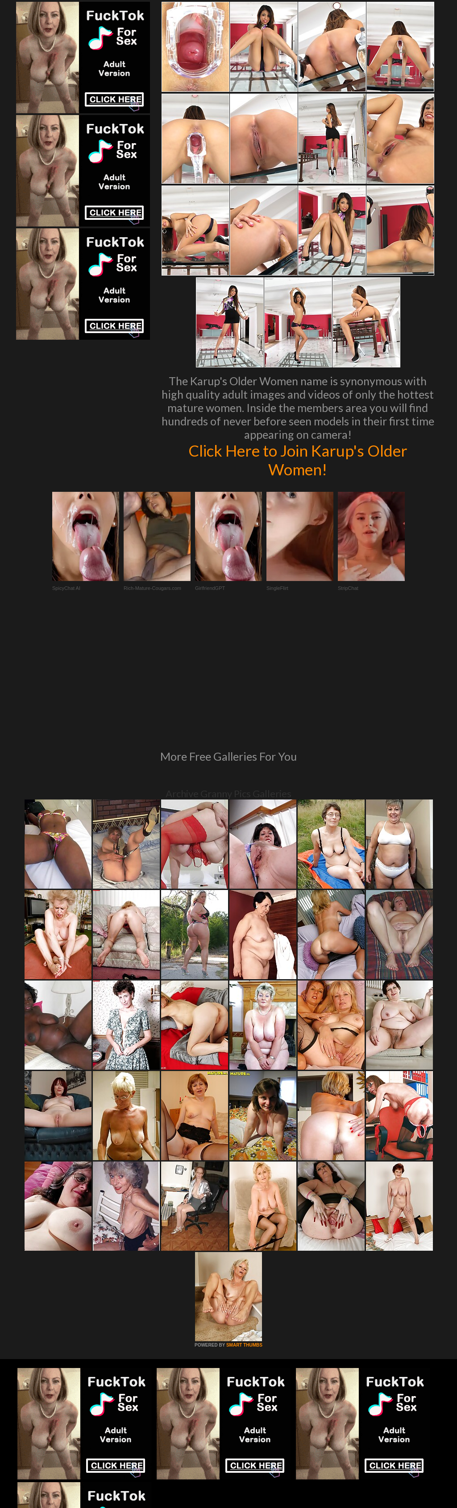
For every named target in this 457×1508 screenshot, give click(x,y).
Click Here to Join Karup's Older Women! (297, 459)
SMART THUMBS (244, 1223)
